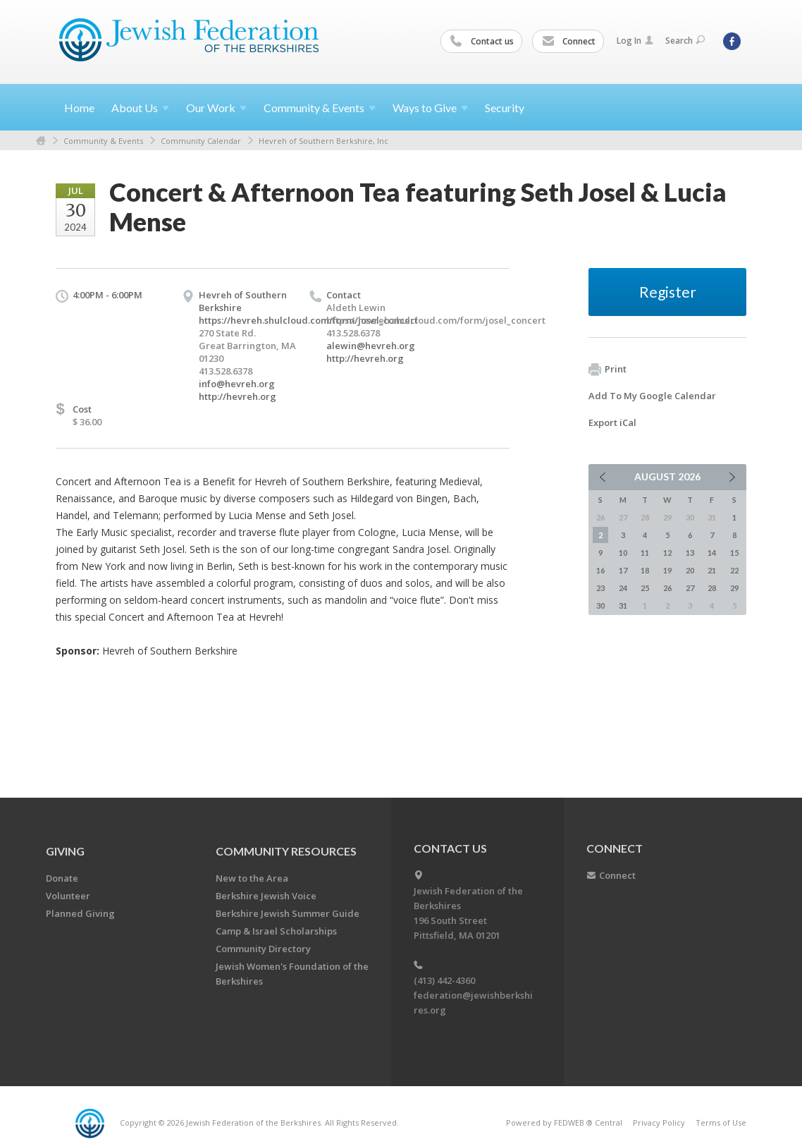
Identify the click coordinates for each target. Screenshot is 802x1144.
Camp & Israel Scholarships (276, 931)
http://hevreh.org (237, 396)
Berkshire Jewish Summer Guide (287, 913)
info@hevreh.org (237, 383)
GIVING (65, 851)
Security (504, 107)
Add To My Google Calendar (652, 395)
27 (690, 587)
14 (712, 552)
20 (690, 570)
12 (667, 552)
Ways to (430, 107)
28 (712, 587)
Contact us (482, 41)
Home (79, 107)
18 (645, 570)
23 (600, 587)
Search (685, 41)
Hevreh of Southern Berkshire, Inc (323, 140)
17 (623, 570)
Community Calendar (201, 140)
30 (600, 605)
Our (216, 107)
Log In (635, 41)
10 (623, 552)
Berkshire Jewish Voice (266, 895)
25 (645, 587)
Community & (320, 107)
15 (734, 552)
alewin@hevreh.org (370, 345)
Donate (62, 878)
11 (645, 552)
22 (734, 570)
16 (600, 570)
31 (623, 605)
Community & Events (103, 140)
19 (667, 570)
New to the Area (252, 878)
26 (667, 587)
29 (734, 587)
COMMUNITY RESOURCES (286, 851)
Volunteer (68, 895)
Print (607, 370)
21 (712, 570)
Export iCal (612, 422)
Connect (569, 41)
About (140, 107)
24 (623, 587)
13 (690, 552)
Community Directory (263, 948)
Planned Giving (80, 913)
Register (667, 291)
